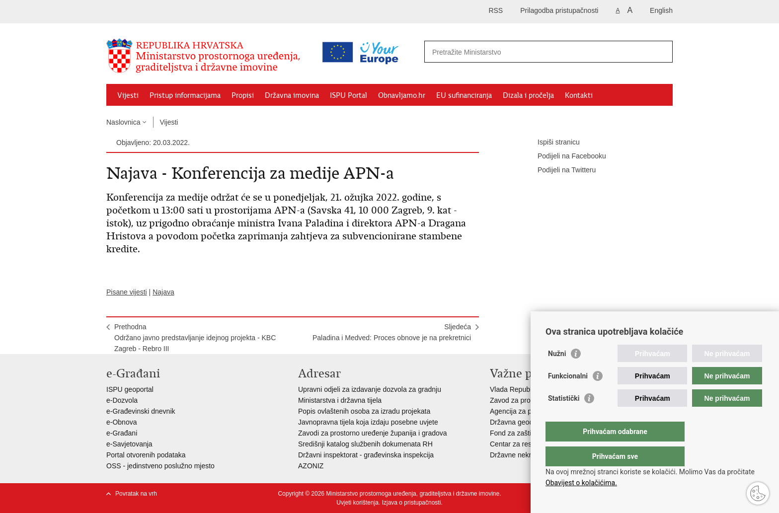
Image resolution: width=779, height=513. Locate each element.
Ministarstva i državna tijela (340, 400)
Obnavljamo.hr (401, 95)
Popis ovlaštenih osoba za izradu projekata (364, 411)
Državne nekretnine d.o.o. (529, 455)
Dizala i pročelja (528, 95)
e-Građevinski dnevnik (140, 411)
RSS (495, 10)
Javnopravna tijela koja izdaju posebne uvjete (368, 422)
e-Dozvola (122, 400)
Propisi (243, 95)
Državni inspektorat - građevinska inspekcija (366, 455)
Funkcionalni (568, 396)
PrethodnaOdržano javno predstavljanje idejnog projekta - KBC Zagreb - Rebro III (195, 338)
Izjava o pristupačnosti (411, 502)
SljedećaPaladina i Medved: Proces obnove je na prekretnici (391, 332)
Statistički (563, 418)
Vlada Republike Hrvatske (530, 389)
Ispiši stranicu (552, 142)
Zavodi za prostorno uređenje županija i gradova (372, 433)
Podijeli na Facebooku (565, 156)
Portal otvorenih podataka (146, 455)
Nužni (557, 373)
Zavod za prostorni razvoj (529, 400)
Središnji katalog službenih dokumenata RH (365, 444)
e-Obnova (121, 422)
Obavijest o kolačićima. (581, 483)
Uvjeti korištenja (357, 502)
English (661, 10)
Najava (163, 292)
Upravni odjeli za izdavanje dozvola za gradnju (369, 389)
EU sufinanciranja (464, 95)
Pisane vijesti (126, 292)
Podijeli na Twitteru (560, 170)
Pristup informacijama (185, 95)
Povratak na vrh (136, 493)
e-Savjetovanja (129, 444)
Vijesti (128, 95)
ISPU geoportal (130, 389)
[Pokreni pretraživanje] (661, 52)
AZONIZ (310, 466)
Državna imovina (292, 95)
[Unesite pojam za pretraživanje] (505, 52)
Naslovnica (123, 122)
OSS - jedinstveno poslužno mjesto (160, 466)
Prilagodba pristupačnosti (559, 10)
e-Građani (121, 433)
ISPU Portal (348, 95)
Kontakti (579, 95)
